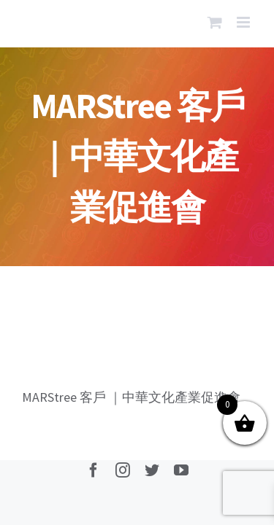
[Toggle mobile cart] (215, 22)
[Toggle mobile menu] (244, 22)
